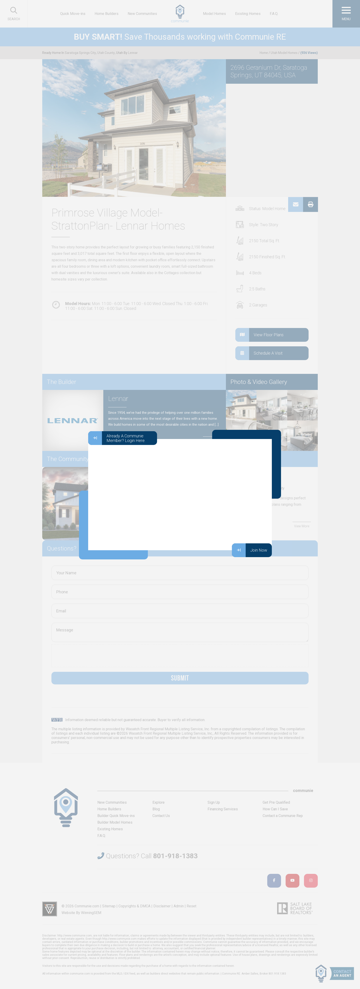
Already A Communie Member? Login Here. (116, 438)
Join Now (249, 550)
